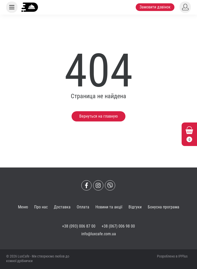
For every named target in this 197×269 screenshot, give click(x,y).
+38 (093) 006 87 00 (78, 226)
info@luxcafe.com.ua (98, 233)
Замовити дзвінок (155, 7)
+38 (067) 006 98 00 (118, 226)
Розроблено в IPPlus (172, 256)
